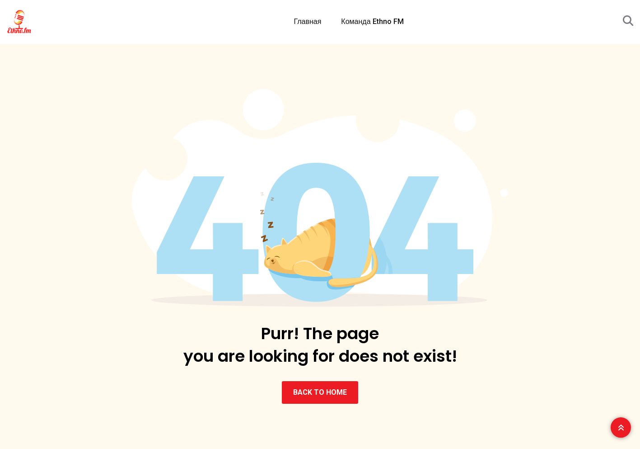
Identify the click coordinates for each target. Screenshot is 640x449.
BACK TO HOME (320, 392)
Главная (307, 21)
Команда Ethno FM (372, 21)
